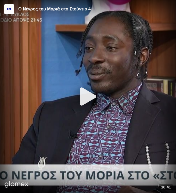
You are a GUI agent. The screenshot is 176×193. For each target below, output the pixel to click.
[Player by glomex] (16, 184)
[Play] (88, 96)
